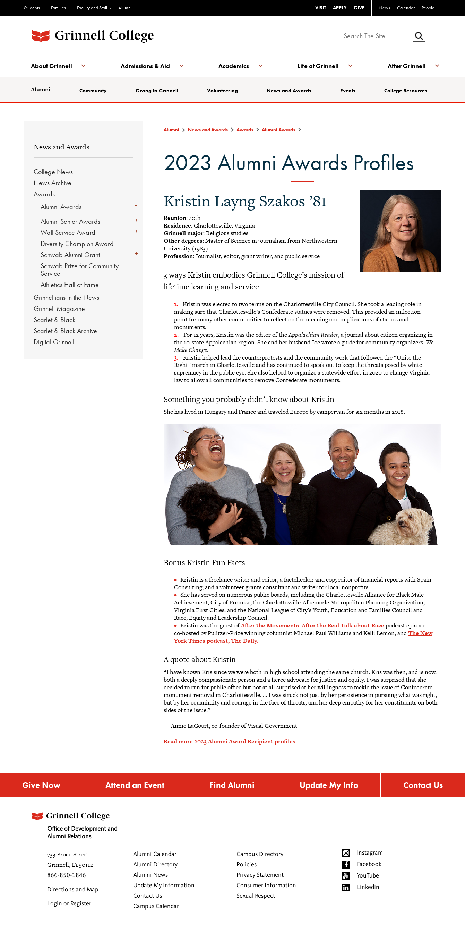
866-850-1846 (66, 875)
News (384, 8)
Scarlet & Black (54, 319)
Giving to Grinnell (157, 90)
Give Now (41, 785)
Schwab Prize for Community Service (80, 269)
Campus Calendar (156, 906)
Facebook (369, 864)
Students (32, 8)
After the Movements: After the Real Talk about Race (312, 625)
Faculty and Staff (92, 8)
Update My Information (164, 885)
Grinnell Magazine (59, 308)
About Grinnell (51, 66)
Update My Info (329, 785)
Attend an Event (134, 785)
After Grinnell (407, 66)
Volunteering (222, 90)
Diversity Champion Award (77, 243)
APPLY (340, 8)
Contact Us (423, 785)
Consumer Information (266, 885)
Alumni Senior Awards (70, 221)
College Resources (405, 90)
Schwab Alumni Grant (70, 254)
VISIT (320, 8)
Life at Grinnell (318, 66)
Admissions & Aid (145, 66)
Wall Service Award (68, 232)
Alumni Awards (61, 206)
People (428, 8)
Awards (44, 193)
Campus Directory (259, 854)
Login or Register (69, 903)
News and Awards (289, 90)
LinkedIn (368, 887)
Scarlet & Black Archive (65, 330)
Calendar (406, 8)
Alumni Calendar (154, 854)
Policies (246, 865)
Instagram (370, 853)
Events (347, 90)
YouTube (368, 876)
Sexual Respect (255, 896)
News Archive (52, 182)
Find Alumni (232, 785)
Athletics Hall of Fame (70, 284)
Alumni (125, 8)
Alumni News (150, 875)
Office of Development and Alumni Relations (73, 823)
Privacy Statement (260, 875)
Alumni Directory (155, 865)
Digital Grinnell (54, 341)
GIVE (359, 8)
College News (53, 171)
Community (93, 90)
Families (58, 8)
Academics (233, 66)
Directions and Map (72, 890)
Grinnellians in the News (66, 297)
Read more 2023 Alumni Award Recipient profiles (229, 741)
